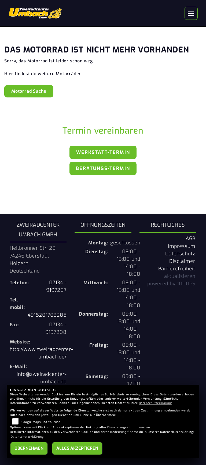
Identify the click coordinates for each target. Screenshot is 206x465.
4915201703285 (47, 315)
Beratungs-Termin (103, 168)
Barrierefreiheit (176, 269)
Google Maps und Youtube (40, 422)
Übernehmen (28, 448)
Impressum (181, 246)
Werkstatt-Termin (103, 152)
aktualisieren (179, 276)
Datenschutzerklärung (155, 403)
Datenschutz (180, 254)
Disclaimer (182, 261)
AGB (190, 238)
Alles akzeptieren (77, 448)
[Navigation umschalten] (191, 13)
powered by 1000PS (171, 284)
